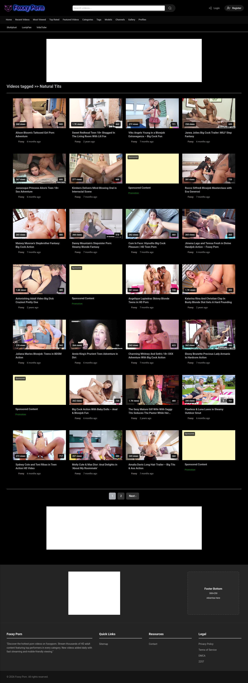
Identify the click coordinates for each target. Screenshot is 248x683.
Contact (153, 644)
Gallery (133, 19)
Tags (100, 19)
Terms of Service (208, 649)
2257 (201, 661)
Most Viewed (39, 19)
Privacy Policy (206, 644)
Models (109, 19)
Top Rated (55, 19)
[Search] (170, 8)
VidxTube (43, 27)
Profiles (144, 19)
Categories (88, 19)
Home (9, 19)
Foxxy (21, 141)
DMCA (202, 655)
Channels (121, 19)
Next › (132, 496)
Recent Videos (22, 19)
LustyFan (27, 27)
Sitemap (103, 644)
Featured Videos (71, 19)
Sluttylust (12, 27)
